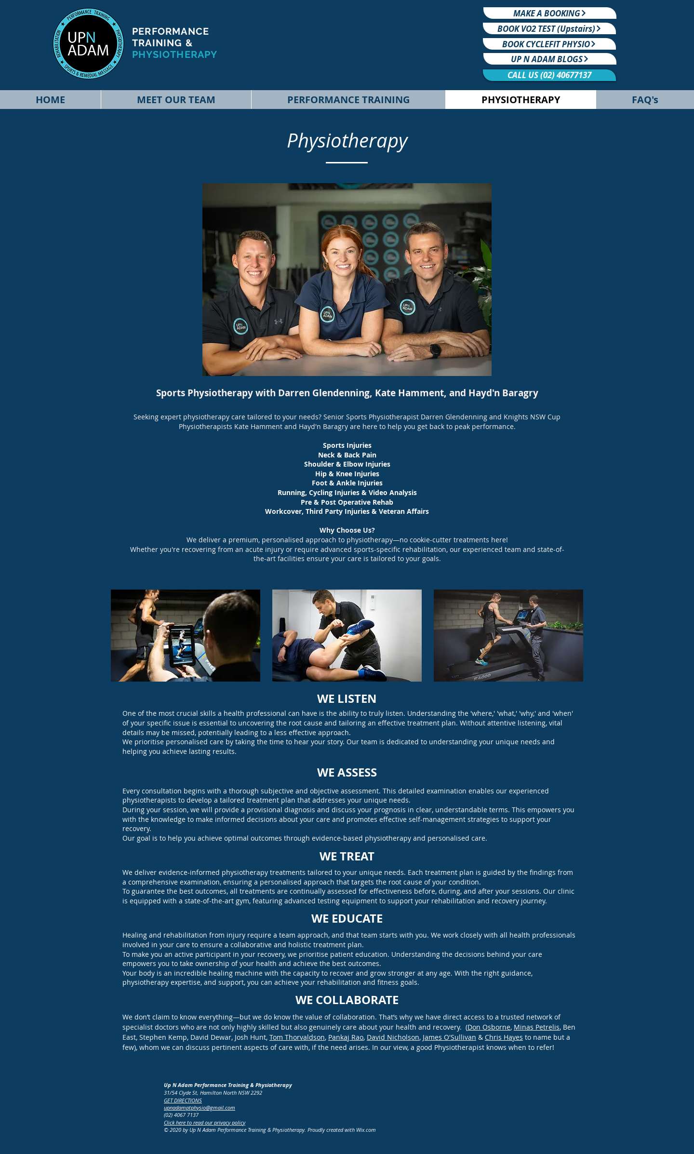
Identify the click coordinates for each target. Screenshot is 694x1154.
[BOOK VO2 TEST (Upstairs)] (549, 28)
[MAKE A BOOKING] (549, 13)
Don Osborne (488, 1027)
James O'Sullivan (449, 1037)
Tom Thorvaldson (297, 1037)
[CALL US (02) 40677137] (549, 75)
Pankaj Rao (345, 1037)
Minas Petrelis (537, 1027)
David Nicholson (393, 1037)
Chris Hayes (504, 1037)
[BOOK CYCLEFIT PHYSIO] (549, 44)
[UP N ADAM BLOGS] (549, 59)
